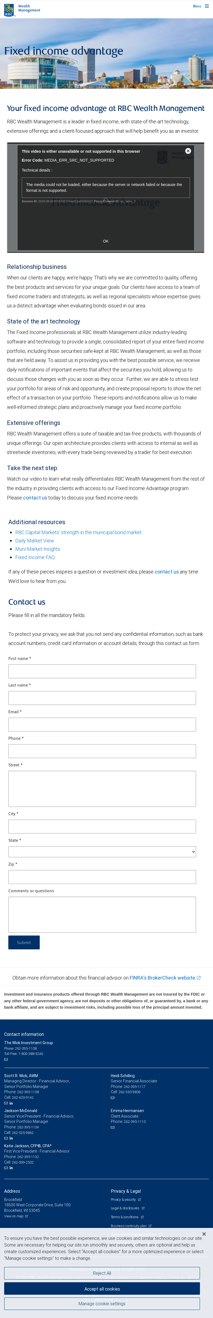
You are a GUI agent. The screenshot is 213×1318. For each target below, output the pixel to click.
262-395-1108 (28, 1092)
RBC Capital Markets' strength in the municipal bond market (78, 532)
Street (15, 765)
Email (15, 712)
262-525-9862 (23, 1132)
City (13, 814)
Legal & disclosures (125, 1208)
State (14, 840)
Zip (12, 864)
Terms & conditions (125, 1217)
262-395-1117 (135, 1086)
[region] (106, 1273)
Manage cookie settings (102, 1303)
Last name (19, 685)
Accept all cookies (102, 1289)
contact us (35, 497)
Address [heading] (12, 1191)
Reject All (102, 1273)
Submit (24, 942)
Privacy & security (124, 1199)
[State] (102, 851)
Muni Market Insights (37, 549)
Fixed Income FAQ (35, 557)
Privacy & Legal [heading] (126, 1191)
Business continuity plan (129, 1225)
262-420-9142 (23, 1097)
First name (19, 659)
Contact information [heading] (24, 1034)
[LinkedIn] (12, 1103)
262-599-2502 (23, 1162)
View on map (14, 1216)
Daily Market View (34, 540)
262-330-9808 (129, 1092)
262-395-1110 (135, 1121)
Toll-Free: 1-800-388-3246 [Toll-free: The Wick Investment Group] (23, 1053)
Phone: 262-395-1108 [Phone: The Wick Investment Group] (20, 1048)
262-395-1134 (28, 1127)
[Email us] (6, 1059)
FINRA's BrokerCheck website (162, 978)
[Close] (204, 1234)
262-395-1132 (28, 1156)
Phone (16, 738)
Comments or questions (31, 891)
